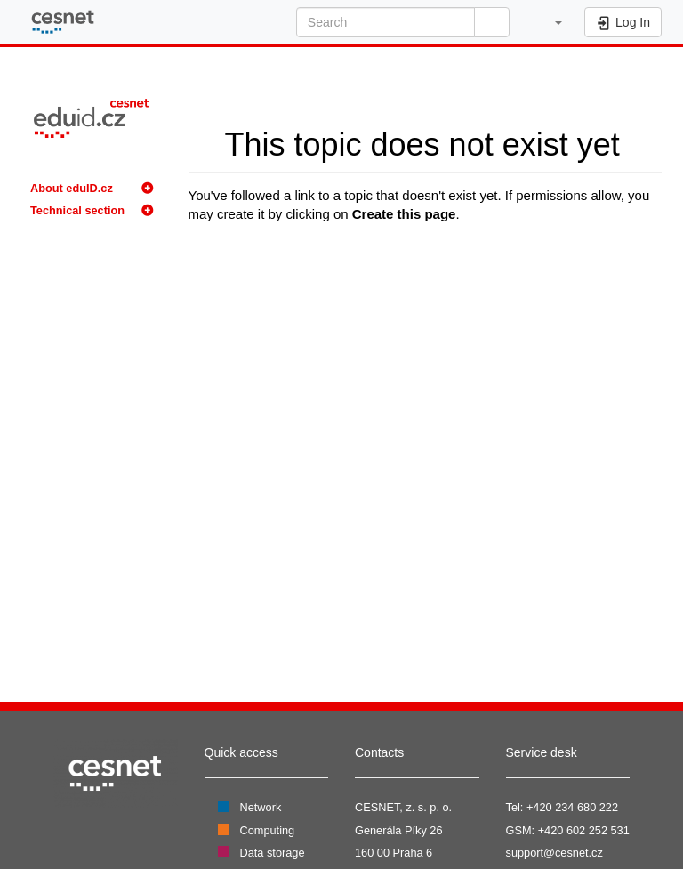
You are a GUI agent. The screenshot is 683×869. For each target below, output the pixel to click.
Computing (267, 830)
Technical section (77, 210)
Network (261, 807)
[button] (549, 22)
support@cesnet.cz (554, 852)
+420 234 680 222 (572, 807)
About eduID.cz (71, 188)
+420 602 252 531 (584, 830)
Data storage (272, 852)
